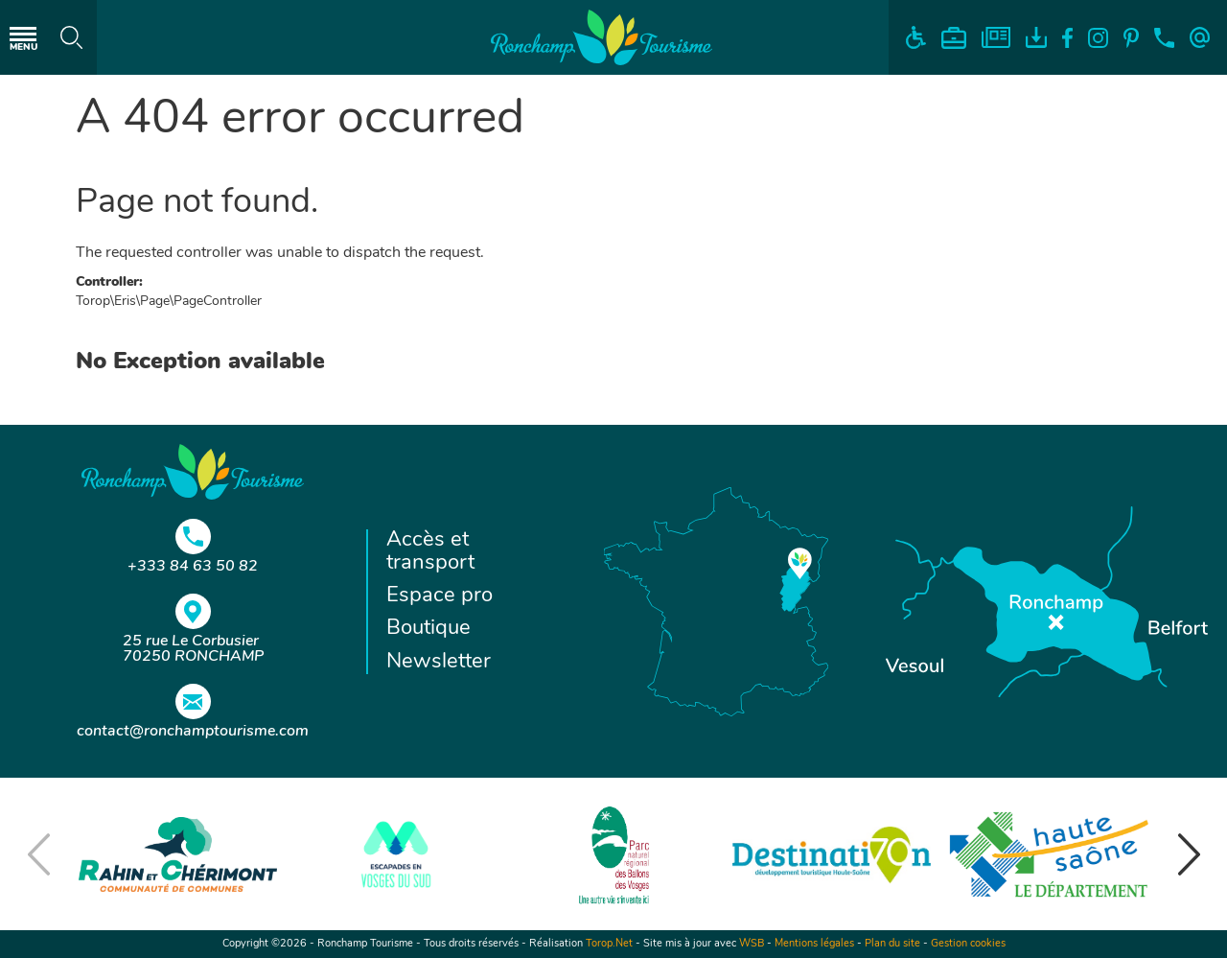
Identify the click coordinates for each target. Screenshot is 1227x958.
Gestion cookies (968, 944)
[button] (1189, 854)
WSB (751, 944)
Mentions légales (814, 944)
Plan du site (892, 944)
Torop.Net (609, 944)
